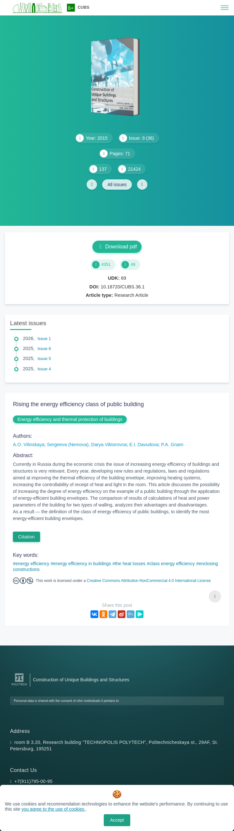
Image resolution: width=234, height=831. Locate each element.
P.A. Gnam (172, 444)
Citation (26, 536)
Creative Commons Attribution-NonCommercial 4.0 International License (149, 580)
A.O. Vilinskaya (28, 444)
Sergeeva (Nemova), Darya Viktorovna (87, 444)
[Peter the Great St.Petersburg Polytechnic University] (19, 685)
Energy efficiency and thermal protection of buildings (69, 419)
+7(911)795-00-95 (33, 781)
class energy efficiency (172, 563)
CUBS (83, 7)
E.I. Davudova (143, 444)
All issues (116, 184)
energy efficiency (32, 563)
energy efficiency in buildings (82, 563)
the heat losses (130, 563)
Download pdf (117, 246)
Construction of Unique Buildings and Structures (81, 679)
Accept (117, 820)
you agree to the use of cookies (53, 809)
